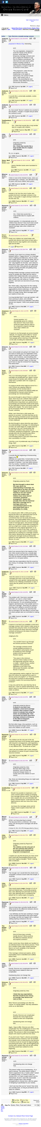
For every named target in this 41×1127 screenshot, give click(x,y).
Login (8, 29)
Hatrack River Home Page (24, 1116)
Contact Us (11, 1116)
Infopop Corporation (23, 1123)
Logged (30, 86)
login (27, 20)
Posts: (11, 86)
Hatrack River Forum (17, 28)
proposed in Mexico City (16, 44)
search (31, 20)
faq (34, 20)
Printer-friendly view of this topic (2, 1108)
